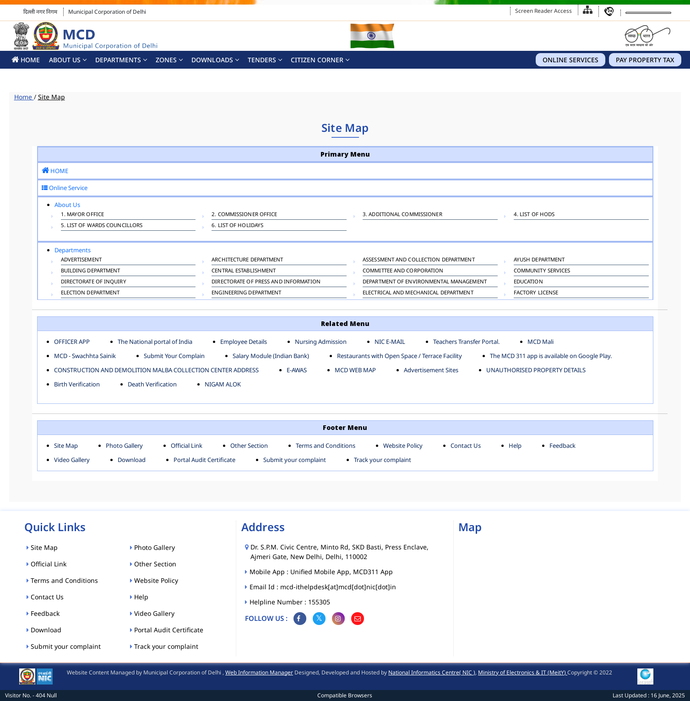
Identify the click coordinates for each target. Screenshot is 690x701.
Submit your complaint (294, 460)
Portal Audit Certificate (204, 460)
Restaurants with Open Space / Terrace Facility (399, 356)
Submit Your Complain (174, 356)
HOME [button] (25, 59)
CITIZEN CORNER (317, 59)
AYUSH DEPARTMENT (539, 260)
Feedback (562, 445)
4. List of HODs (534, 215)
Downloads (212, 59)
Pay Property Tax (645, 59)
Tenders (262, 59)
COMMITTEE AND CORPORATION (403, 271)
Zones (166, 59)
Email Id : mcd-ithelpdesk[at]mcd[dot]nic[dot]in (323, 586)
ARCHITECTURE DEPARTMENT (247, 260)
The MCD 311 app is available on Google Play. (551, 356)
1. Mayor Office (82, 215)
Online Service (64, 188)
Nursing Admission (321, 341)
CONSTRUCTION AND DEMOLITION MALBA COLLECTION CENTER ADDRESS (156, 370)
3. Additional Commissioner (402, 215)
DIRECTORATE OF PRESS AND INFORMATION (266, 282)
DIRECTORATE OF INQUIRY (93, 282)
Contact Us (466, 445)
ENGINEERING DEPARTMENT (246, 293)
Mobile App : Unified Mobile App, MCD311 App (321, 571)
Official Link (186, 445)
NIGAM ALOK (223, 384)
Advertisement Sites (431, 370)
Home (24, 96)
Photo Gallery (124, 445)
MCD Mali (540, 341)
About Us (65, 59)
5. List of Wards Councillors (102, 226)
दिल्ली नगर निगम (40, 12)
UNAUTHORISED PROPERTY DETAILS (536, 370)
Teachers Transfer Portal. (466, 341)
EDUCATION (528, 282)
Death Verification (152, 384)
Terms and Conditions (325, 445)
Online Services (570, 59)
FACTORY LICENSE (536, 293)
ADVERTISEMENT (81, 260)
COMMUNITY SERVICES (542, 271)
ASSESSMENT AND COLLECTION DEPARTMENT (419, 260)
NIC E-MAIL (390, 341)
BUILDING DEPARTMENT (90, 271)
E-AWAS (297, 370)
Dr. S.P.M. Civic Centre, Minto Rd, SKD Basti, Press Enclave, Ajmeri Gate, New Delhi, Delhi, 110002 (339, 552)
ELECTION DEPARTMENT (90, 293)
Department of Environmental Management (425, 282)
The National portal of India (155, 341)
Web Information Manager (259, 672)
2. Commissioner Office (244, 215)
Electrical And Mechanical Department (418, 293)
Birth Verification (77, 384)
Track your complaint (382, 460)
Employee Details (243, 341)
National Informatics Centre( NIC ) (431, 672)
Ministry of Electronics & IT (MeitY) (522, 672)
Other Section (249, 445)
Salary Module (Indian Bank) (271, 356)
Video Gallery (72, 460)
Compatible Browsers (344, 695)
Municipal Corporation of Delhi (107, 12)
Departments (118, 59)
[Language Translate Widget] (648, 13)
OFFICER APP (72, 341)
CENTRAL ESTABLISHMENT (244, 271)
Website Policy (403, 445)
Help (515, 445)
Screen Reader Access (543, 11)
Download (132, 460)
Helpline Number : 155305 (290, 602)
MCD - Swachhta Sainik (85, 356)
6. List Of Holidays (237, 226)
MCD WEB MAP (355, 370)
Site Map (51, 96)
